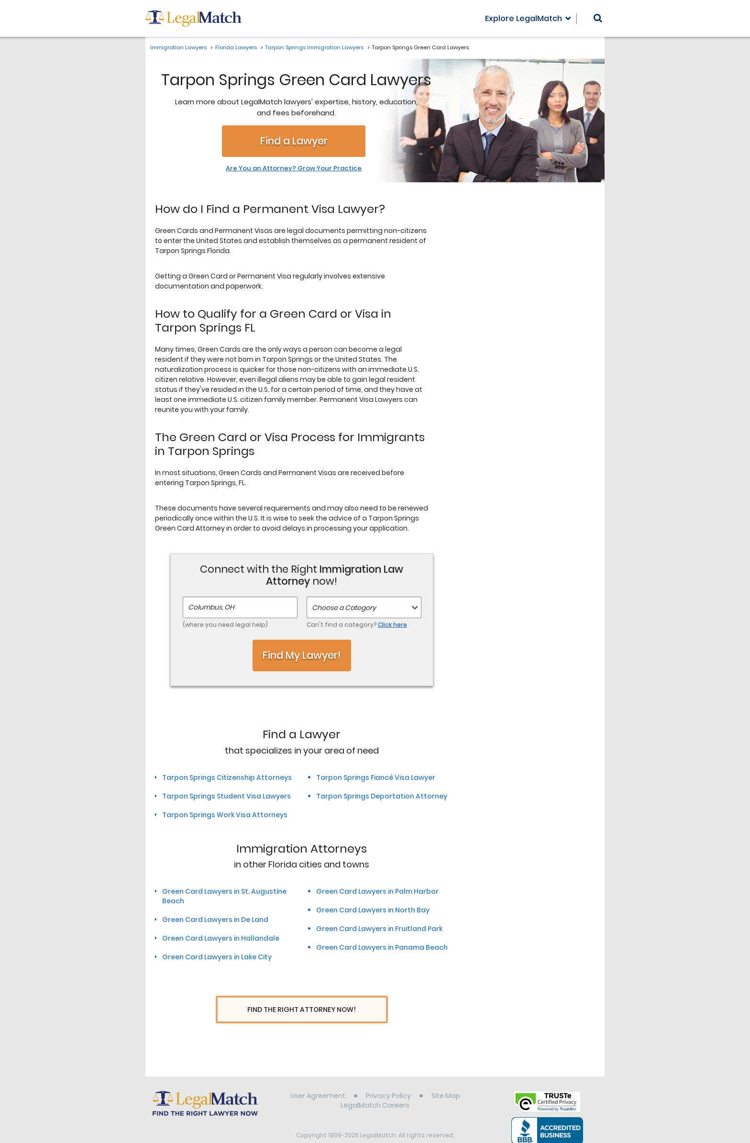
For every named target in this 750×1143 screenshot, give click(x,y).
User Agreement (317, 1077)
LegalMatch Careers (375, 1087)
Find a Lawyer (294, 141)
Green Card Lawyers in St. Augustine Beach (224, 896)
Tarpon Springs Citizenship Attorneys (227, 777)
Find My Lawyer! (302, 655)
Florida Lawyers (236, 47)
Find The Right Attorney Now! (302, 1009)
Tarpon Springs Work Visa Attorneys (224, 815)
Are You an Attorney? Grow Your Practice (294, 168)
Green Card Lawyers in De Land (215, 919)
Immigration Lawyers (178, 47)
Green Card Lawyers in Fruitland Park (379, 928)
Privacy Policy (388, 1077)
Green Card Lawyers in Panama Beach (382, 947)
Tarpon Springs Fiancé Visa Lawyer (375, 777)
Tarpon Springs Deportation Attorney (381, 796)
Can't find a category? (357, 625)
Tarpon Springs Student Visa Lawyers (226, 796)
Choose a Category (344, 607)
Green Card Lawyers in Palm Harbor (377, 891)
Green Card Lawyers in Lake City (217, 957)
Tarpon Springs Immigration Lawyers (314, 47)
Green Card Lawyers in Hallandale (220, 938)
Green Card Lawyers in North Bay (373, 910)
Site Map (445, 1077)
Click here (392, 625)
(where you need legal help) (225, 625)
